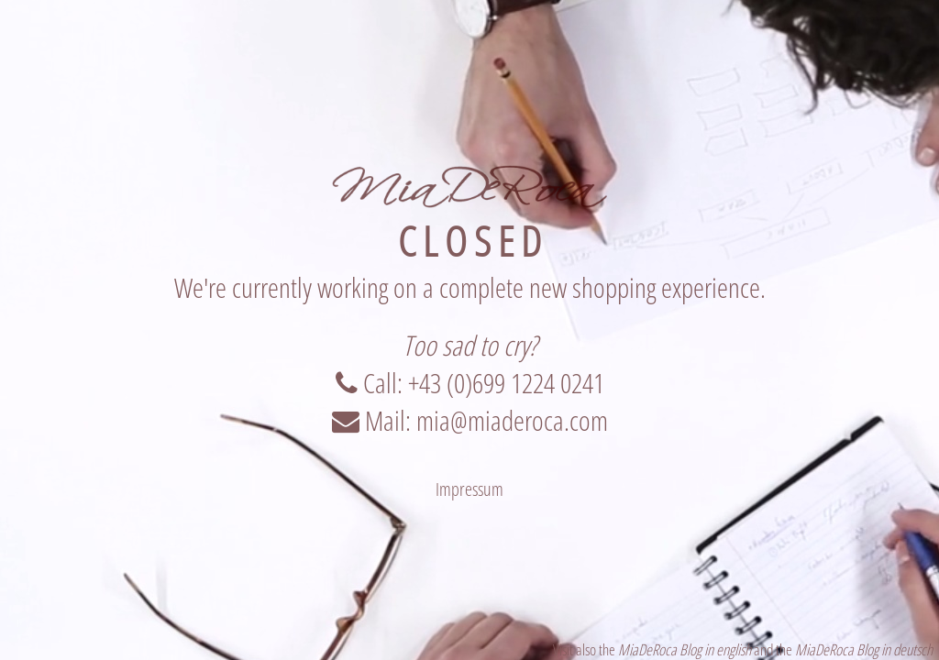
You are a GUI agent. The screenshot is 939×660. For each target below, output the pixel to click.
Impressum (469, 489)
